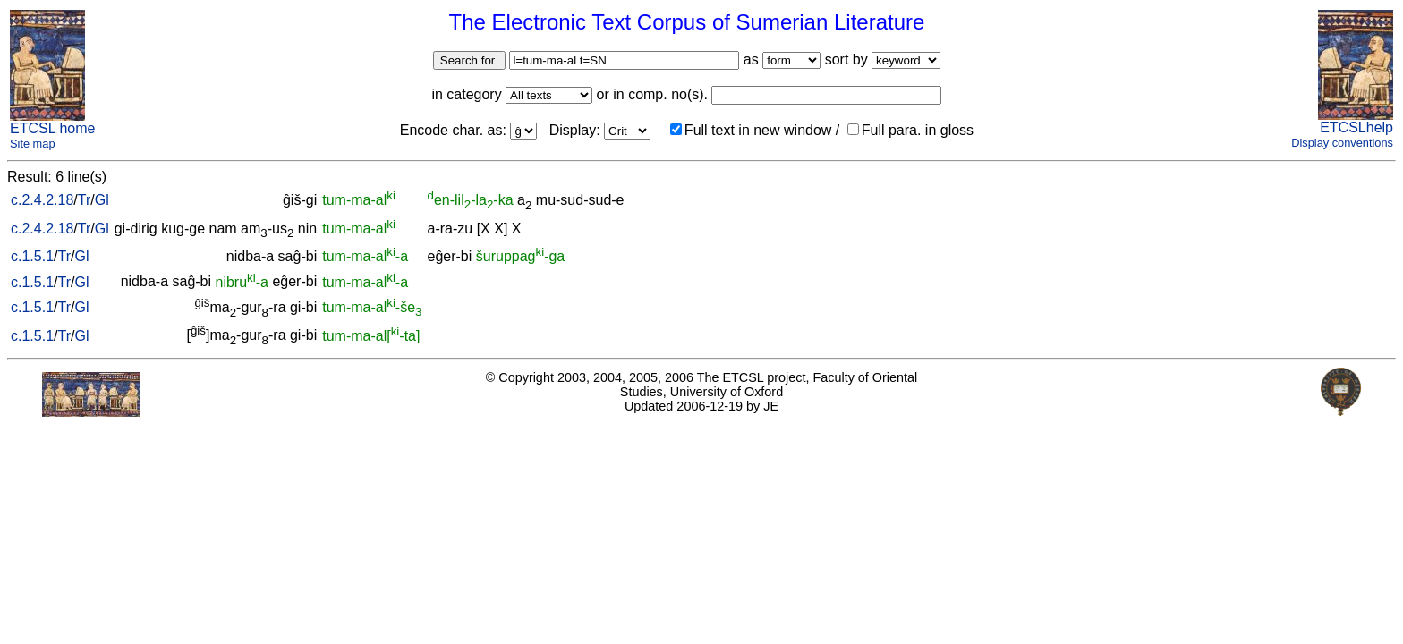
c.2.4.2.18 (42, 200)
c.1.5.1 (32, 256)
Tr (84, 200)
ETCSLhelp (1356, 127)
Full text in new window (751, 130)
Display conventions (1342, 142)
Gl (102, 200)
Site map (32, 143)
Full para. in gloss (910, 130)
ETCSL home (52, 128)
